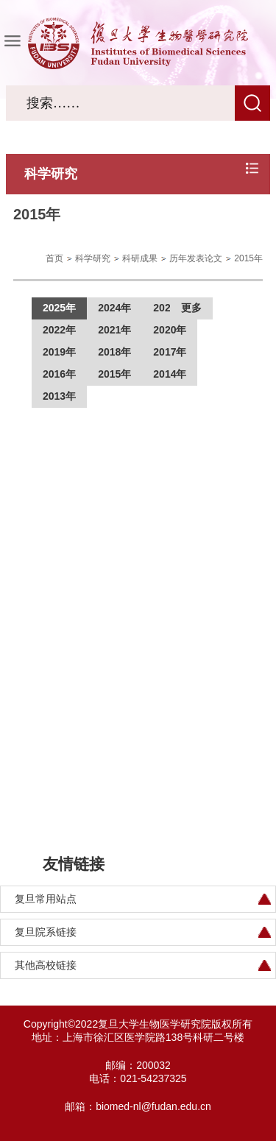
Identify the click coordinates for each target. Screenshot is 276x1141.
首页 (54, 258)
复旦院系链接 (46, 932)
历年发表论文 (195, 258)
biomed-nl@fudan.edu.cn (153, 1106)
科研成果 (140, 258)
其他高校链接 (46, 965)
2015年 (248, 258)
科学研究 (92, 258)
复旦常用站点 (46, 899)
